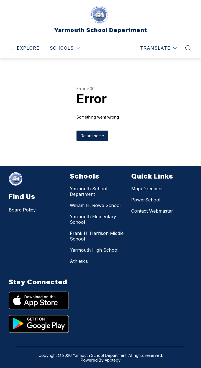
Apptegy (113, 360)
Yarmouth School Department (88, 191)
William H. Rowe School (95, 205)
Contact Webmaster (152, 211)
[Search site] (188, 48)
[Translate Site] (158, 48)
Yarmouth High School (94, 250)
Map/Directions (147, 188)
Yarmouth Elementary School (93, 219)
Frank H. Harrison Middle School (97, 236)
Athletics (79, 261)
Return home (92, 135)
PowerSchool (145, 200)
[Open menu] (24, 48)
